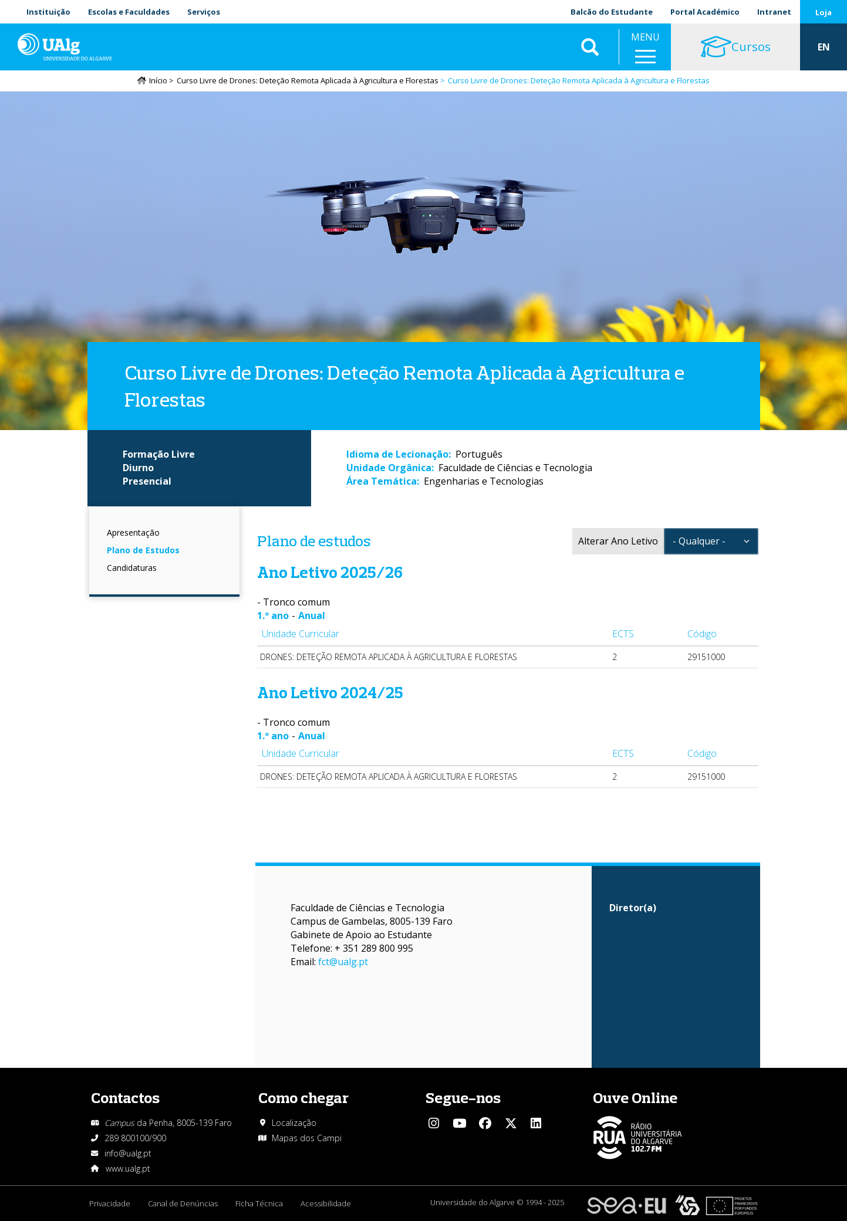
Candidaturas (132, 567)
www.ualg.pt (128, 1168)
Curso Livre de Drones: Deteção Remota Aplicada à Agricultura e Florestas (307, 80)
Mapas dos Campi (307, 1138)
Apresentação (133, 532)
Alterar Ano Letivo (618, 541)
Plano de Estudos (143, 550)
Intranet (774, 11)
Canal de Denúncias (183, 1203)
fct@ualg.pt (343, 961)
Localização (294, 1122)
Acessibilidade (326, 1203)
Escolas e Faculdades (129, 11)
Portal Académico (705, 11)
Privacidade (109, 1203)
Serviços (203, 11)
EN (824, 46)
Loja (823, 12)
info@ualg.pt (127, 1153)
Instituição (48, 11)
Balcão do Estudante (612, 11)
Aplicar (589, 46)
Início (158, 80)
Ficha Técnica (259, 1203)
